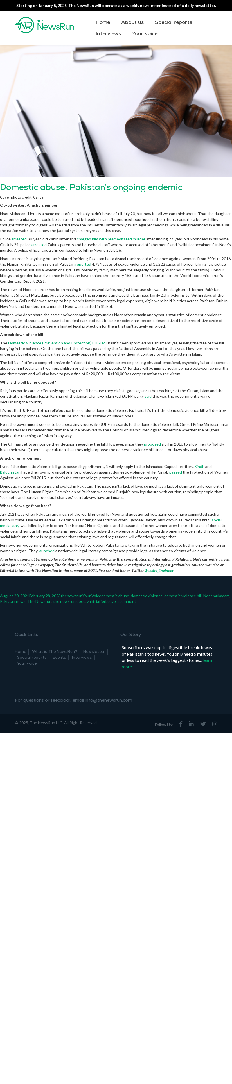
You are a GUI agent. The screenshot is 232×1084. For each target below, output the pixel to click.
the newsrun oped (69, 601)
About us (132, 22)
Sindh (199, 466)
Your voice (144, 33)
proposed (152, 444)
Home (103, 22)
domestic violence (147, 595)
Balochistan (10, 472)
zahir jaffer (96, 601)
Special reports (173, 22)
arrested (19, 239)
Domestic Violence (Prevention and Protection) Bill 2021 (57, 342)
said (148, 396)
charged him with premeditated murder (111, 239)
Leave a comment (120, 601)
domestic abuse (115, 595)
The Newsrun (39, 601)
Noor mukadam (216, 595)
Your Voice (91, 595)
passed (175, 472)
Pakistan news (13, 601)
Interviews (108, 33)
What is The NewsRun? (54, 651)
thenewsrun (71, 595)
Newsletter (94, 651)
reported (83, 264)
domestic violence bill (183, 595)
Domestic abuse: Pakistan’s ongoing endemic (91, 187)
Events (59, 657)
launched (47, 550)
